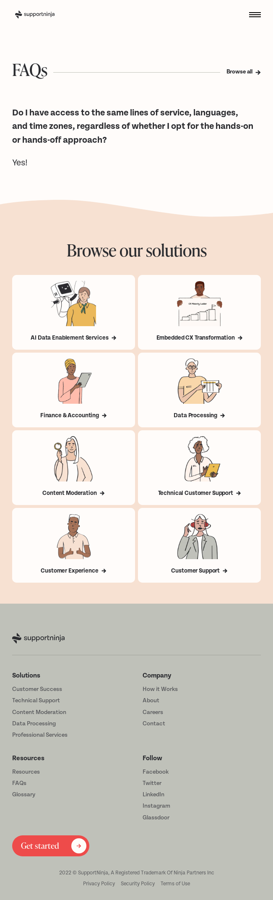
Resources (26, 772)
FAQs (19, 783)
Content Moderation (39, 712)
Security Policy (138, 884)
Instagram (156, 806)
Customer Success (37, 689)
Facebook (156, 772)
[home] (47, 15)
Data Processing (34, 723)
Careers (153, 712)
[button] (252, 14)
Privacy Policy (99, 884)
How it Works (160, 689)
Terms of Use (175, 884)
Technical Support (36, 700)
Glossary (23, 794)
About (151, 700)
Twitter (152, 783)
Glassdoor (156, 817)
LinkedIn (153, 794)
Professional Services (40, 735)
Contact (154, 723)
